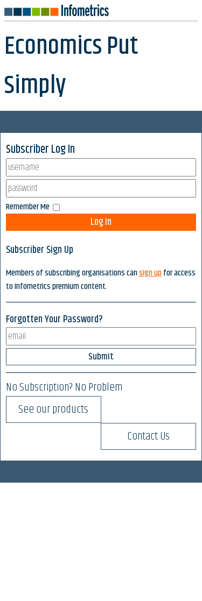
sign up (150, 273)
